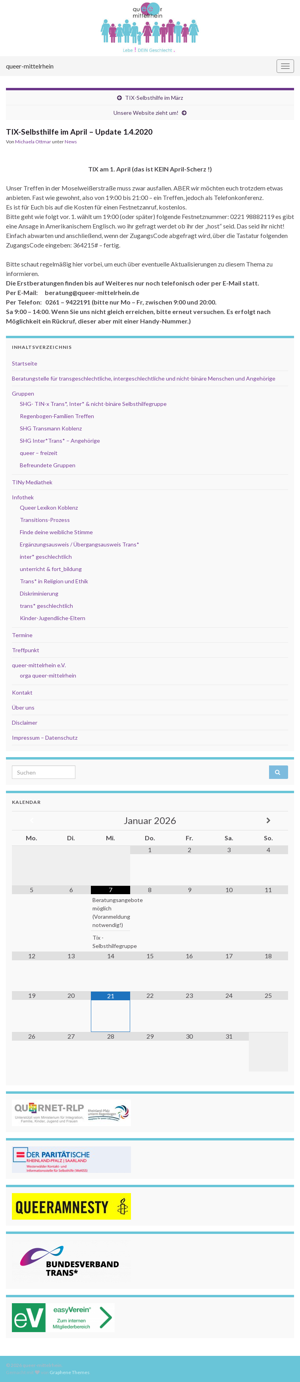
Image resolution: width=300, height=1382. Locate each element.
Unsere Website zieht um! (146, 112)
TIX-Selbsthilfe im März (154, 97)
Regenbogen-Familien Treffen (57, 416)
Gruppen (23, 393)
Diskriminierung (39, 593)
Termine (22, 635)
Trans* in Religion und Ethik (54, 581)
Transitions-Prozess (45, 519)
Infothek (23, 497)
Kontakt (22, 692)
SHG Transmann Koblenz (51, 428)
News (71, 142)
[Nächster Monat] (268, 820)
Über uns (23, 707)
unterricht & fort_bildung (51, 568)
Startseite (24, 363)
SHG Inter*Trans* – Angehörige (60, 440)
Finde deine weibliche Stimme (56, 532)
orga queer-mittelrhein (48, 675)
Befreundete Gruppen (47, 465)
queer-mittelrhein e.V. (39, 665)
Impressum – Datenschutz (44, 737)
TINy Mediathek (32, 482)
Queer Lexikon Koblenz (49, 507)
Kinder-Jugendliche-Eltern (52, 618)
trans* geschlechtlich (46, 605)
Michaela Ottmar (33, 142)
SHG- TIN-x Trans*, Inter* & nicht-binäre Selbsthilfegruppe (93, 403)
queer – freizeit (39, 452)
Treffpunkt (25, 650)
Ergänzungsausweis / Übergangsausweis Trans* (79, 544)
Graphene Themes (70, 1372)
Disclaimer (24, 722)
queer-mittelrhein (30, 66)
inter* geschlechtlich (46, 556)
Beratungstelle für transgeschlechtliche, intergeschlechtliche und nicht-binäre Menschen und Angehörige (143, 378)
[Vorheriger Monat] (31, 820)
